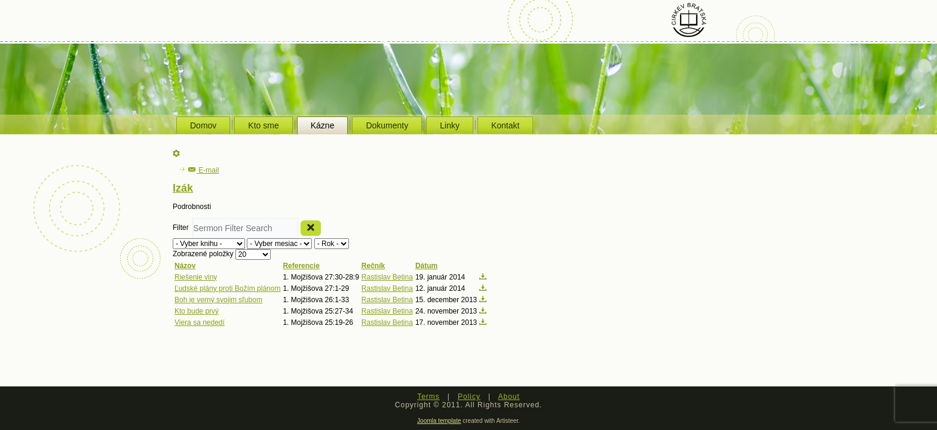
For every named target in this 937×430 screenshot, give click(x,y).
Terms (428, 396)
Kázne (323, 125)
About (508, 396)
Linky (450, 125)
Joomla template (439, 420)
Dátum (426, 266)
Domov (203, 125)
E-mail (203, 170)
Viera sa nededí (199, 322)
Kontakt (505, 125)
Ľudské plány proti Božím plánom (227, 288)
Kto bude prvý (196, 311)
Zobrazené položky (204, 254)
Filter (182, 227)
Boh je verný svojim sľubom (218, 300)
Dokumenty (387, 125)
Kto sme (263, 125)
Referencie (301, 266)
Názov (184, 266)
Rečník (373, 266)
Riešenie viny (195, 277)
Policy (469, 396)
